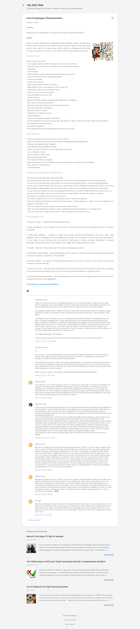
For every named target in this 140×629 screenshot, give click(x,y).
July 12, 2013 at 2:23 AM (43, 398)
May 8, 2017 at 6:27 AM (43, 515)
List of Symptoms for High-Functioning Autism (47, 587)
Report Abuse (70, 624)
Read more (109, 555)
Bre (36, 501)
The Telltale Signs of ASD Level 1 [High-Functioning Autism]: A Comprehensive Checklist (65, 561)
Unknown (38, 382)
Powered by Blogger (70, 616)
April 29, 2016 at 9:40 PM (43, 470)
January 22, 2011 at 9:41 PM (45, 375)
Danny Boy (39, 404)
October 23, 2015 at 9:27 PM (45, 438)
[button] (112, 18)
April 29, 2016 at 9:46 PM (43, 494)
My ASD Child (35, 5)
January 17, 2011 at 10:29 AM (45, 341)
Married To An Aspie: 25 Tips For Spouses (44, 536)
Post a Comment (35, 520)
